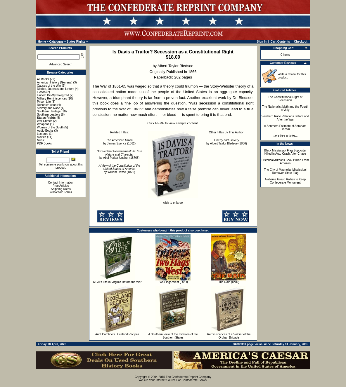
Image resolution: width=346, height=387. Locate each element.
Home (42, 41)
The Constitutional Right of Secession (285, 98)
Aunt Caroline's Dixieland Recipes (117, 334)
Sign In (262, 41)
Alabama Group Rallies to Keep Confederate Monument (285, 181)
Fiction (41, 92)
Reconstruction (47, 105)
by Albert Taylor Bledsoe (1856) (226, 142)
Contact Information (60, 182)
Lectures (42, 133)
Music (41, 140)
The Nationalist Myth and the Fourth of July (285, 108)
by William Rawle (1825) (119, 169)
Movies (41, 137)
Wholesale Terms (61, 192)
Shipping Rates (61, 189)
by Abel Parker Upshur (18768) (119, 154)
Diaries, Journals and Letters (55, 88)
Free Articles (61, 185)
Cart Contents (280, 41)
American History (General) (54, 82)
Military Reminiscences (52, 98)
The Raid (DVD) (228, 282)
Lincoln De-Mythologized (53, 95)
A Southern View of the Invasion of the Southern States (173, 336)
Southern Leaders (48, 114)
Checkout (300, 41)
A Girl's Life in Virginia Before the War (117, 282)
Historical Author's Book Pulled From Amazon (285, 161)
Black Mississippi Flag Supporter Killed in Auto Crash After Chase (285, 152)
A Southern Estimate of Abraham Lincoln (285, 127)
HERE (159, 123)
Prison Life (44, 101)
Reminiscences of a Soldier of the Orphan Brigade (229, 336)
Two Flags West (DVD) (173, 282)
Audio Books (45, 130)
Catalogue (56, 41)
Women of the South (50, 127)
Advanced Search (60, 64)
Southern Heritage (49, 111)
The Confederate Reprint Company (188, 377)
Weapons (43, 124)
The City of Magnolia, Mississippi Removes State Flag (285, 171)
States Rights (76, 41)
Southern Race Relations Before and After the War (285, 118)
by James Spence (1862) (119, 142)
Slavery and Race (48, 108)
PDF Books (44, 143)
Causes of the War (49, 85)
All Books (43, 79)
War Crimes (44, 121)
